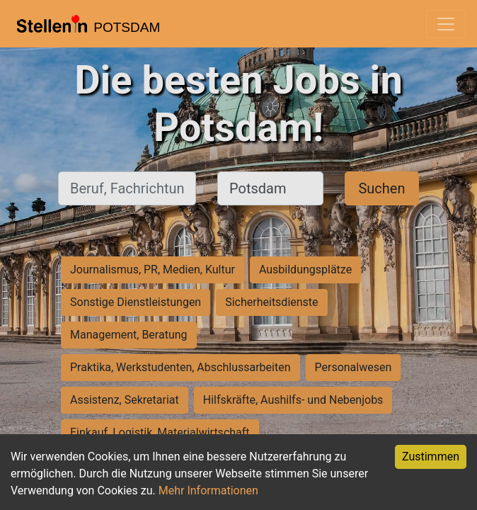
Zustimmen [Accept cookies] (430, 456)
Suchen (381, 188)
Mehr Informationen (208, 490)
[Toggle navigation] (446, 24)
